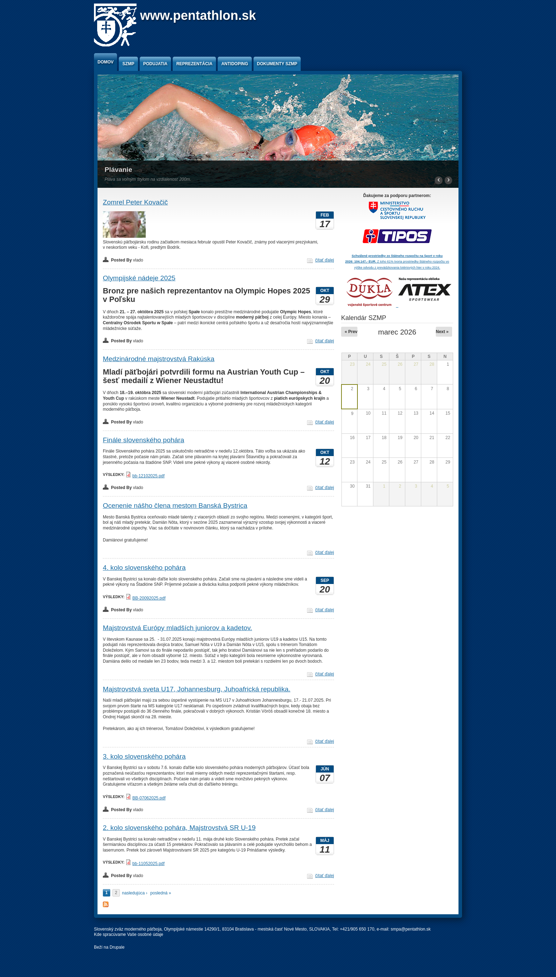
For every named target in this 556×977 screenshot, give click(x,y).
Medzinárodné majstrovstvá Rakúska (159, 359)
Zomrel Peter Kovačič (135, 202)
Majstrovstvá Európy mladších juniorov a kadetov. (177, 627)
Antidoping (234, 63)
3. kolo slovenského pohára (144, 756)
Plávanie (118, 169)
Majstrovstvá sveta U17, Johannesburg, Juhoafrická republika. (196, 689)
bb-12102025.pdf (148, 475)
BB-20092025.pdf (148, 598)
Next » (442, 331)
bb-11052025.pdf (148, 863)
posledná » (160, 893)
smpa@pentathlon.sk (411, 929)
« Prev (351, 331)
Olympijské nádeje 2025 (139, 278)
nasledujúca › (134, 893)
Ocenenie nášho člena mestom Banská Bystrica (175, 505)
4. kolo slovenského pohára (144, 567)
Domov (105, 62)
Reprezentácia (194, 63)
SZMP (128, 63)
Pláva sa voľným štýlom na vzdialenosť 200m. (148, 179)
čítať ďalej (324, 260)
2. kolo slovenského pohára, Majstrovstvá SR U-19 (179, 827)
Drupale (117, 947)
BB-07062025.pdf (148, 798)
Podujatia (155, 63)
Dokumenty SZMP (277, 63)
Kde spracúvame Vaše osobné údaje (128, 934)
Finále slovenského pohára (143, 440)
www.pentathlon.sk (198, 15)
